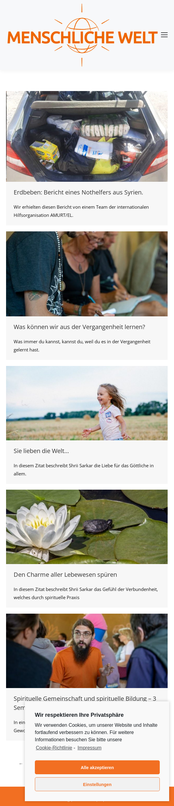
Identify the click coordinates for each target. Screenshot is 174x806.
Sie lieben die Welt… (41, 451)
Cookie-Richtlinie (54, 747)
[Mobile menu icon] (164, 34)
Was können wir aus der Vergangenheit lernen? (79, 327)
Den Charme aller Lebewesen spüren (65, 574)
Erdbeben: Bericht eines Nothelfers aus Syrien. (78, 192)
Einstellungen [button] (97, 784)
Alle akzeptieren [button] (97, 767)
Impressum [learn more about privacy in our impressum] (90, 747)
